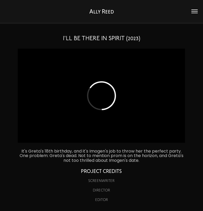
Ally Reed (101, 11)
